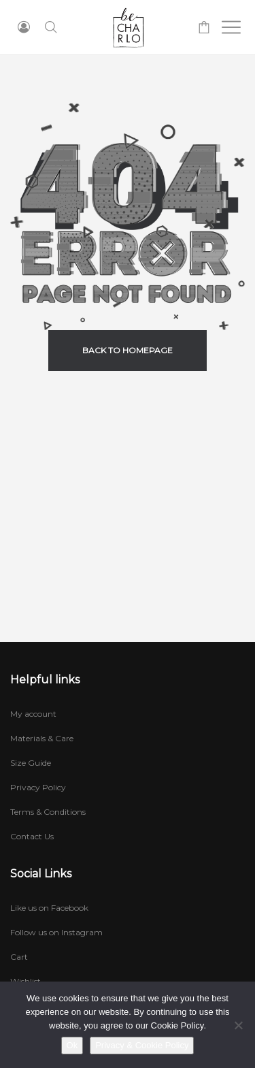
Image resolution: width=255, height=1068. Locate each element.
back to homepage (127, 350)
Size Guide (30, 763)
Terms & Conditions (48, 812)
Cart (19, 957)
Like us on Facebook (49, 908)
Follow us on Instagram (56, 932)
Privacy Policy (38, 787)
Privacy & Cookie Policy (141, 1045)
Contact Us (32, 836)
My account (33, 714)
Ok (72, 1045)
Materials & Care (41, 738)
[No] (238, 1025)
